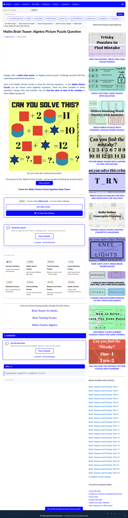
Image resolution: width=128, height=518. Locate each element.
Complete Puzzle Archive (100, 477)
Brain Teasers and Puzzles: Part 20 (104, 461)
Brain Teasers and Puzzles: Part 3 (103, 394)
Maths (25, 4)
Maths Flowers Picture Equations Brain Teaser (49, 189)
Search (120, 14)
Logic (16, 4)
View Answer (44, 183)
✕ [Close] (125, 516)
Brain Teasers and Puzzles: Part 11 (104, 426)
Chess (55, 4)
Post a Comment (44, 236)
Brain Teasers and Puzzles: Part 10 (104, 422)
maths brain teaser (26, 75)
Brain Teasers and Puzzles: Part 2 (103, 391)
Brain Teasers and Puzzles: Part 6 (103, 406)
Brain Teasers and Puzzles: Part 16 (104, 445)
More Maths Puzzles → (44, 207)
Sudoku (65, 4)
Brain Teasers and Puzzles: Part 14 (104, 437)
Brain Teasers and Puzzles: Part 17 (104, 449)
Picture (35, 4)
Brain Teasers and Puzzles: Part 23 (104, 473)
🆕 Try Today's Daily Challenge (44, 213)
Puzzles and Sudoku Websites (99, 503)
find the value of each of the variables (65, 90)
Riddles (46, 4)
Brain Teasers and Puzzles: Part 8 (103, 414)
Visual (75, 4)
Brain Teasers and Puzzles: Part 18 (104, 453)
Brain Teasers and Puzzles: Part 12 (104, 430)
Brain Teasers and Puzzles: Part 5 (103, 402)
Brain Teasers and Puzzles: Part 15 (104, 441)
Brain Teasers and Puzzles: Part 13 (104, 434)
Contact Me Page (95, 491)
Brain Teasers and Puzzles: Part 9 (103, 418)
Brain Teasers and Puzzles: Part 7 (103, 410)
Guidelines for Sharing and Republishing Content (105, 494)
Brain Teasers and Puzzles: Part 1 (103, 387)
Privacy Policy (93, 497)
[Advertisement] (44, 57)
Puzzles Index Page (95, 500)
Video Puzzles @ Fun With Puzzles (101, 505)
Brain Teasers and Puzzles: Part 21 (104, 465)
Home (8, 4)
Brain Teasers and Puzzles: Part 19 (104, 457)
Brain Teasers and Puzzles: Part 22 (104, 469)
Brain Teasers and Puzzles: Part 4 (103, 398)
